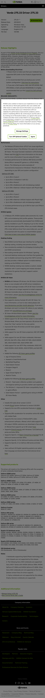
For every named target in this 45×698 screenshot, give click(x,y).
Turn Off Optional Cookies (18, 136)
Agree (33, 136)
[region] (22, 120)
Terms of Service (8, 122)
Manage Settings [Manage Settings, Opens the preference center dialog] (22, 131)
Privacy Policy (35, 118)
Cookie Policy (10, 120)
